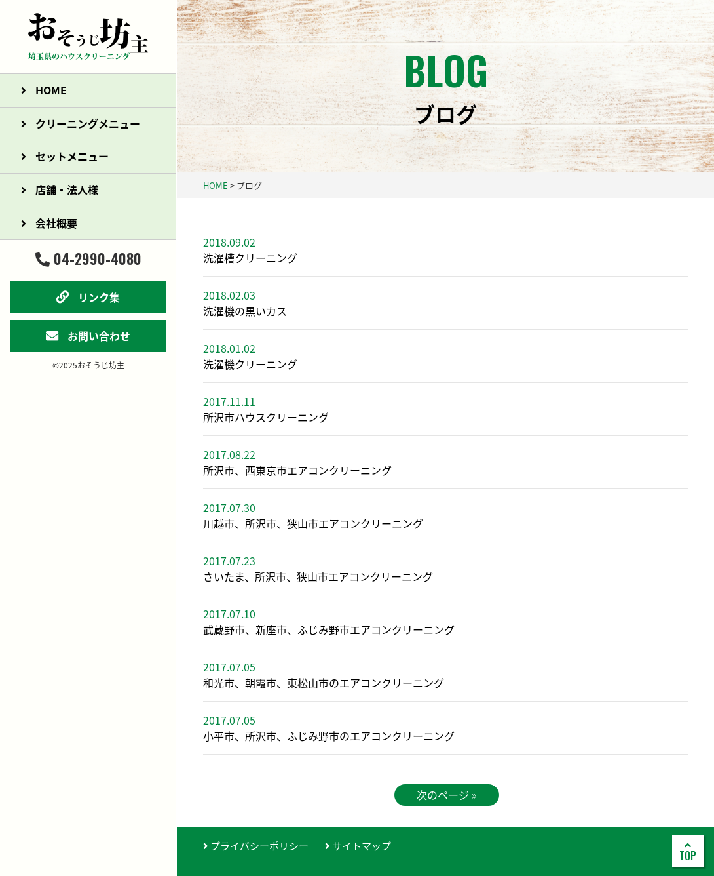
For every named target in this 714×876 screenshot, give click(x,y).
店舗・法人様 (59, 189)
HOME (44, 90)
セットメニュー (65, 156)
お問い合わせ (88, 336)
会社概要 (49, 223)
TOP (688, 852)
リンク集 (88, 297)
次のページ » (447, 795)
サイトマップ (358, 846)
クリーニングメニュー (80, 123)
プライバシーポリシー (256, 846)
